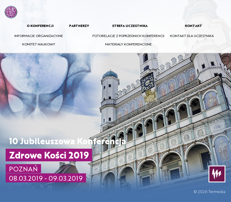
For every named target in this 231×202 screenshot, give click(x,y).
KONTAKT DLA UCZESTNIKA (192, 35)
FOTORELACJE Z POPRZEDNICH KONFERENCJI (128, 35)
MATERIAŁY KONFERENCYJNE (128, 44)
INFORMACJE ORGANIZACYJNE (38, 35)
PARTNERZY (79, 25)
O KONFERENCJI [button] (40, 25)
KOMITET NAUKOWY (38, 44)
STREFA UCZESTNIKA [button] (130, 25)
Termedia (217, 191)
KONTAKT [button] (193, 25)
